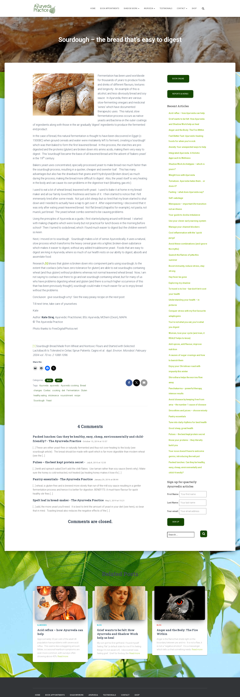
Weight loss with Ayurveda (182, 175)
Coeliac (47, 390)
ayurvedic (54, 385)
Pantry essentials (177, 416)
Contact (182, 8)
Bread (83, 385)
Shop (194, 8)
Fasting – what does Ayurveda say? (186, 192)
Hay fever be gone (178, 277)
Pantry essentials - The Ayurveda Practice (63, 479)
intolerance (53, 395)
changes (38, 390)
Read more (63, 656)
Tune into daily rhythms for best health (188, 422)
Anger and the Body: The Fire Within (186, 130)
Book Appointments (109, 8)
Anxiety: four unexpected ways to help (187, 147)
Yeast (49, 400)
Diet (58, 380)
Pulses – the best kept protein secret (187, 434)
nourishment (66, 395)
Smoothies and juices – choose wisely (188, 410)
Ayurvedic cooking (70, 385)
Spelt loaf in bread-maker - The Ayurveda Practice (68, 500)
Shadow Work (131, 8)
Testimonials (166, 8)
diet (63, 390)
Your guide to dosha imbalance (184, 215)
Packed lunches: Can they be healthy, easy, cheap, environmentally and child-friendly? (187, 467)
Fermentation (73, 390)
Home (93, 8)
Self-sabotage (176, 198)
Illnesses (42, 625)
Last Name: (173, 502)
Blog (49, 380)
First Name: (173, 494)
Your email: (173, 511)
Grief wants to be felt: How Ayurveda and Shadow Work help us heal (117, 633)
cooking (56, 390)
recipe (77, 395)
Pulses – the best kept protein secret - (59, 462)
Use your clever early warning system (187, 221)
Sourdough (39, 400)
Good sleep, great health (181, 428)
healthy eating (40, 395)
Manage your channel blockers (184, 227)
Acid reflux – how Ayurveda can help (187, 113)
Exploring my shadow (179, 283)
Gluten (84, 390)
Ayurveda (149, 8)
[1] (34, 346)
